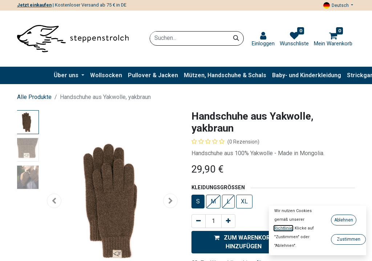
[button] (243, 242)
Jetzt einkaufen (34, 5)
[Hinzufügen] (228, 221)
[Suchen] (236, 38)
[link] (263, 39)
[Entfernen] (198, 221)
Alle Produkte (34, 97)
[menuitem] (106, 75)
